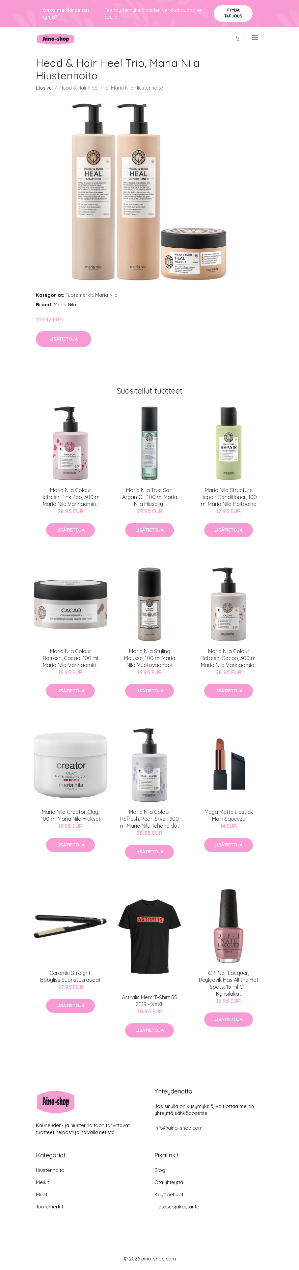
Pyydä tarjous (233, 13)
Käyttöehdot (168, 1194)
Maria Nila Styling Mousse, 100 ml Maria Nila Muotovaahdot (149, 658)
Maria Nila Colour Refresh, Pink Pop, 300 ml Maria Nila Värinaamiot (70, 497)
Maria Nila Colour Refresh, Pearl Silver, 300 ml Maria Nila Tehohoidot (149, 819)
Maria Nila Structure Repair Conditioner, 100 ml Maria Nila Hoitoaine (229, 497)
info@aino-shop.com (178, 1128)
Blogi (160, 1170)
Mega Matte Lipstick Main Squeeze (228, 815)
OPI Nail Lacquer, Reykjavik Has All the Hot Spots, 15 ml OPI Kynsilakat (228, 983)
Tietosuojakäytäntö (177, 1206)
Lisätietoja (63, 339)
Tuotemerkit (79, 295)
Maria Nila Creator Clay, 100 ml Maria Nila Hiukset (70, 815)
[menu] (255, 37)
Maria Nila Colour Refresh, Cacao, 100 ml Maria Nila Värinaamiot (70, 658)
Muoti (42, 1194)
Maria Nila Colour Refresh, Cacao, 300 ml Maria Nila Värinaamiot (229, 658)
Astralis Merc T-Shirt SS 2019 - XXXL (149, 1001)
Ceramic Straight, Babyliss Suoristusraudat (70, 976)
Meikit (42, 1182)
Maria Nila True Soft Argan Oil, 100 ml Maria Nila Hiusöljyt (149, 497)
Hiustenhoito (50, 1170)
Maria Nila (106, 295)
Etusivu (44, 88)
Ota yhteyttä (168, 1182)
